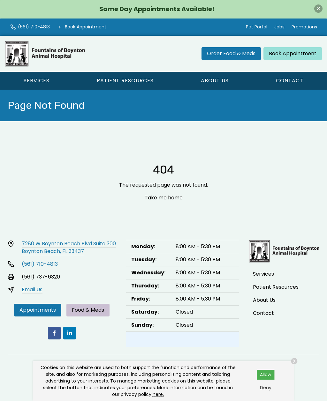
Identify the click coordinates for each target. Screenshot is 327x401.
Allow (265, 374)
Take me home (164, 197)
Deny (265, 387)
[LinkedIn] (69, 333)
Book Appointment (292, 53)
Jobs (279, 27)
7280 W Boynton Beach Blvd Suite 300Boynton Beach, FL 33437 (69, 247)
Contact (289, 80)
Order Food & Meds (231, 53)
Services (36, 80)
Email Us (32, 289)
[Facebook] (54, 333)
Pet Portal (256, 27)
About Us (215, 80)
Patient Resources (125, 80)
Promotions (304, 27)
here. (158, 394)
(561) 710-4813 (40, 264)
